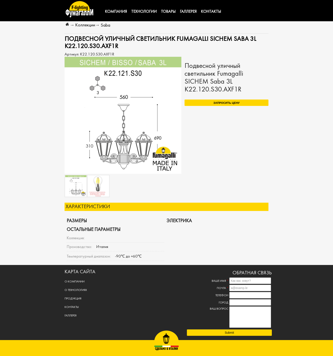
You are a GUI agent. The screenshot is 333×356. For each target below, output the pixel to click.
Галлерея (188, 12)
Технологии (144, 12)
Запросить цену (226, 102)
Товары (168, 12)
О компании (75, 281)
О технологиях (76, 290)
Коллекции (85, 25)
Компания (116, 12)
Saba (105, 25)
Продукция (73, 298)
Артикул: (72, 54)
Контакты (211, 12)
